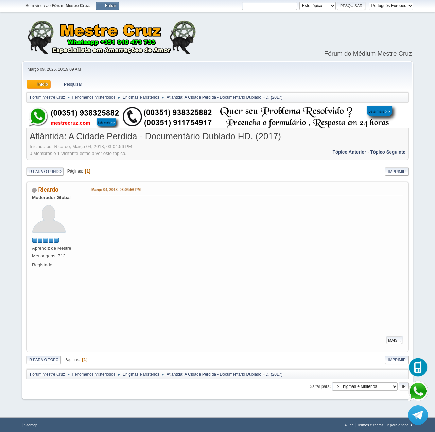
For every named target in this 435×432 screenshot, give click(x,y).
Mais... (394, 340)
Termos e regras (370, 425)
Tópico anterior (349, 152)
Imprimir (397, 171)
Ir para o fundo (45, 171)
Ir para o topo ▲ (400, 425)
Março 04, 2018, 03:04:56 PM (116, 189)
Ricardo (48, 190)
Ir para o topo (43, 360)
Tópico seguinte (387, 152)
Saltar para (320, 386)
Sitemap (30, 425)
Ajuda (349, 425)
